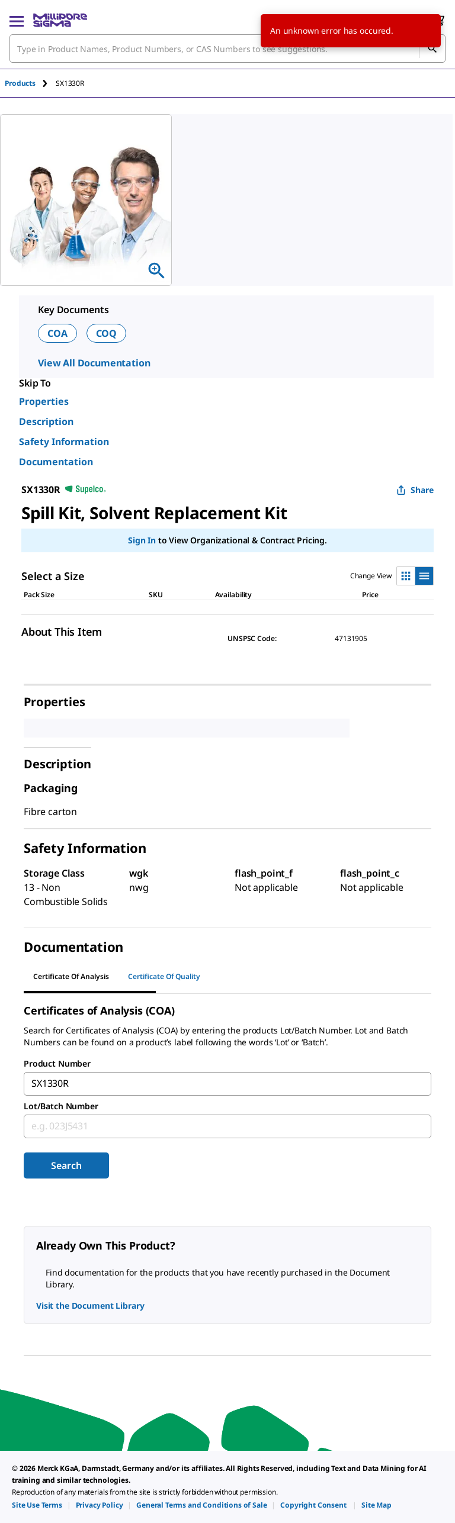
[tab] (30, 83)
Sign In (142, 540)
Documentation (56, 461)
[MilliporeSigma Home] (60, 20)
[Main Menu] (16, 20)
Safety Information (64, 441)
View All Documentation (94, 363)
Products (20, 83)
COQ (106, 333)
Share (415, 489)
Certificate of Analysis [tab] (71, 976)
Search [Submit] (66, 1165)
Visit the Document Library (90, 1305)
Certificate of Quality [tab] (164, 976)
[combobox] (227, 48)
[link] (37, 1505)
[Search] (432, 48)
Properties (44, 401)
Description (46, 421)
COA (57, 333)
